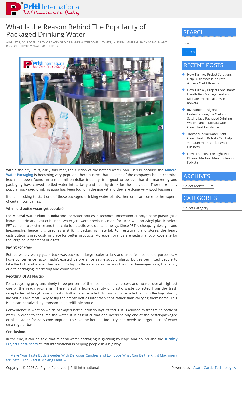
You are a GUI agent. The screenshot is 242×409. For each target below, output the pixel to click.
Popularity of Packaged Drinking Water (60, 42)
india (121, 42)
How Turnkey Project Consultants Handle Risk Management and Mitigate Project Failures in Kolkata (211, 96)
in (114, 42)
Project (12, 46)
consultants (101, 42)
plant (162, 42)
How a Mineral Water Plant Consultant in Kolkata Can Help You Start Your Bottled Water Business (209, 140)
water (38, 46)
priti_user (50, 46)
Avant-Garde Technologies (214, 367)
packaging (148, 42)
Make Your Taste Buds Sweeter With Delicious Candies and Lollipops (63, 355)
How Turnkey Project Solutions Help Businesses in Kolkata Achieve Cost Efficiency (209, 78)
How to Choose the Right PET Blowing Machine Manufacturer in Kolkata (211, 158)
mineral (132, 42)
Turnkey (25, 46)
